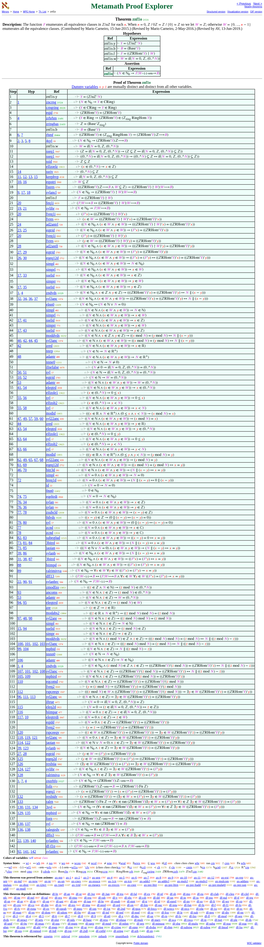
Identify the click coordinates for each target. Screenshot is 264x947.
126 (20, 764)
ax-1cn (112, 881)
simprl (51, 269)
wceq (77, 863)
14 (19, 172)
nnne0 (50, 362)
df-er (227, 908)
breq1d (51, 480)
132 (20, 796)
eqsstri (51, 182)
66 (25, 449)
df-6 (54, 916)
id (47, 485)
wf (10, 867)
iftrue (50, 702)
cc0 (143, 867)
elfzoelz (52, 166)
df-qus (56, 923)
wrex (137, 863)
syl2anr (51, 618)
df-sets (39, 920)
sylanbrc (52, 582)
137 (27, 824)
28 (19, 246)
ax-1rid (76, 885)
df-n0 (107, 916)
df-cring (116, 927)
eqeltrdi (51, 496)
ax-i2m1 (41, 885)
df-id (157, 901)
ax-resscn (94, 881)
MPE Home (29, 11)
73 (19, 543)
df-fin (77, 912)
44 (30, 341)
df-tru (120, 894)
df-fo (238, 905)
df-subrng (186, 927)
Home (16, 11)
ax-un (61, 881)
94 (19, 602)
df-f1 (225, 905)
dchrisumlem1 (145, 936)
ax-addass (243, 881)
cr (131, 867)
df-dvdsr (151, 927)
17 (23, 192)
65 (30, 460)
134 (35, 807)
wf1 (28, 867)
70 (25, 470)
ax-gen (96, 877)
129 (20, 813)
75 (25, 496)
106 (20, 660)
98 (30, 618)
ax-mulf (21, 888)
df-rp (164, 916)
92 (19, 852)
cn (203, 867)
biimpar (52, 712)
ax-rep (239, 877)
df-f (213, 905)
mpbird (51, 676)
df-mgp (52, 927)
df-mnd (106, 923)
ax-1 (68, 877)
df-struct (22, 920)
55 (19, 398)
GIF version (256, 11)
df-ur (84, 927)
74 (19, 496)
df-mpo (77, 908)
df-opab (115, 901)
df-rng (69, 927)
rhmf (49, 135)
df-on (130, 905)
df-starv (155, 920)
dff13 (50, 576)
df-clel (245, 894)
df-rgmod (35, 931)
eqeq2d (51, 759)
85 (25, 548)
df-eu (200, 894)
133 (20, 802)
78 (25, 512)
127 (27, 769)
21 (25, 208)
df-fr (212, 901)
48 (19, 356)
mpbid (51, 649)
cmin (189, 867)
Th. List (42, 11)
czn (194, 871)
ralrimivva (54, 571)
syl (48, 372)
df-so (200, 901)
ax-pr (48, 881)
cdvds (46, 871)
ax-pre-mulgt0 (217, 885)
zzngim (48, 936)
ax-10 (183, 877)
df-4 (28, 916)
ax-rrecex (114, 885)
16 (25, 182)
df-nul (223, 897)
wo (63, 863)
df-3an (106, 894)
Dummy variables (85, 87)
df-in (183, 897)
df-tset (218, 920)
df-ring (99, 927)
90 (25, 582)
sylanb (51, 553)
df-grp (140, 923)
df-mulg (193, 923)
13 (30, 177)
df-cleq (230, 894)
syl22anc (52, 419)
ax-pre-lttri (150, 885)
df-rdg (200, 908)
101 (27, 644)
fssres (50, 187)
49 (25, 419)
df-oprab (61, 908)
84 (30, 543)
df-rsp (68, 931)
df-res (71, 905)
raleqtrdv (53, 830)
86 (25, 553)
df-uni (59, 901)
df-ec (240, 908)
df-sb (173, 894)
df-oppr (133, 927)
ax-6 (134, 877)
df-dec (135, 916)
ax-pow (33, 881)
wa (50, 863)
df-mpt (131, 901)
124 (20, 769)
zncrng (51, 102)
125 (20, 759)
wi (27, 863)
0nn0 (50, 491)
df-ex (147, 894)
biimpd (51, 565)
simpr (50, 633)
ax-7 (146, 877)
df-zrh (134, 931)
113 (33, 697)
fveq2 (50, 686)
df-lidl (53, 931)
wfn (243, 863)
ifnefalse (52, 367)
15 (36, 177)
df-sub (194, 912)
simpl (50, 264)
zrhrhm (51, 118)
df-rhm (168, 927)
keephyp (52, 177)
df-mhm (124, 923)
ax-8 (158, 877)
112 (20, 692)
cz (232, 867)
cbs (66, 871)
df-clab (214, 894)
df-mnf (135, 912)
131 (27, 807)
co (119, 867)
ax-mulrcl (201, 881)
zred (49, 346)
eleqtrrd (52, 602)
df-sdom (62, 912)
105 (20, 676)
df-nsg (227, 923)
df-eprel (171, 901)
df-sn (7, 901)
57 (30, 419)
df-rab (102, 897)
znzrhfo (51, 781)
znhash (102, 936)
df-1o (213, 908)
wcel (94, 863)
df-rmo (73, 897)
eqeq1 (50, 791)
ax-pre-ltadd (193, 885)
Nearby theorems (253, 6)
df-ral (44, 897)
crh (131, 871)
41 (25, 320)
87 (30, 559)
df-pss (209, 897)
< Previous (244, 3)
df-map (17, 912)
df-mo (186, 894)
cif (165, 863)
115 (20, 707)
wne (109, 863)
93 (19, 592)
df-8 (80, 916)
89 (19, 571)
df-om (92, 908)
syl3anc (51, 299)
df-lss (239, 927)
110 (20, 681)
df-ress (104, 920)
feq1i (50, 203)
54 (25, 387)
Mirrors (5, 11)
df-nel (30, 897)
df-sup (91, 912)
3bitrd (50, 543)
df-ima (86, 905)
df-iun (87, 901)
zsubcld (51, 512)
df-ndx (71, 920)
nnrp (49, 351)
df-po (186, 901)
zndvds (51, 293)
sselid (50, 275)
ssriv (49, 172)
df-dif (156, 897)
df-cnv (17, 905)
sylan (50, 502)
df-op (46, 901)
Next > (257, 3)
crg (84, 871)
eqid (49, 113)
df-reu (87, 897)
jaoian (50, 548)
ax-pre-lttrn (171, 885)
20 (19, 203)
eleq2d (51, 707)
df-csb (142, 897)
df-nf (160, 894)
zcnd (49, 528)
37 (36, 299)
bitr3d (50, 470)
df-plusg (121, 920)
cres (227, 863)
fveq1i (51, 214)
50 (19, 372)
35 (25, 287)
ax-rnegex (94, 885)
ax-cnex (76, 881)
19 (19, 208)
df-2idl (84, 931)
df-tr (144, 901)
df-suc (158, 905)
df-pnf (120, 912)
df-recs (185, 908)
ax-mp (59, 877)
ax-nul (18, 881)
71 (19, 548)
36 (30, 299)
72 (19, 480)
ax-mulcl (182, 881)
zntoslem (84, 936)
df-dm (44, 905)
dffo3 (50, 835)
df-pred (101, 905)
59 (36, 419)
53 (19, 382)
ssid (49, 161)
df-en (31, 912)
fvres (50, 219)
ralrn (49, 802)
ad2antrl (52, 224)
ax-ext (224, 877)
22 (19, 582)
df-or (79, 894)
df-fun (188, 905)
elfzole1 (52, 393)
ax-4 (109, 877)
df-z (120, 916)
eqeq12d (52, 258)
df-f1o (50, 846)
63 (19, 439)
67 (36, 460)
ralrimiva (53, 775)
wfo (49, 867)
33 (25, 275)
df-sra (18, 931)
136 (20, 830)
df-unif (8, 923)
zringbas (52, 124)
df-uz (150, 916)
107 (20, 671)
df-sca (172, 920)
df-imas (39, 923)
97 (19, 618)
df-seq (238, 916)
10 (19, 182)
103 (42, 644)
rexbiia (51, 764)
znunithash (121, 936)
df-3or (91, 894)
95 (25, 602)
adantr (50, 356)
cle (173, 867)
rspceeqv (52, 692)
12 (25, 177)
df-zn (150, 931)
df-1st (106, 908)
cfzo (9, 871)
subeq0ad (53, 538)
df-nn (240, 912)
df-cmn (21, 927)
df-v (114, 897)
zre (48, 608)
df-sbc (128, 897)
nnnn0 (50, 654)
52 (25, 377)
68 (41, 460)
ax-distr (24, 885)
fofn (49, 786)
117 (20, 717)
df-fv (17, 908)
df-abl (36, 927)
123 (26, 748)
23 (19, 230)
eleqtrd (51, 387)
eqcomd (52, 681)
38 (25, 559)
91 (30, 582)
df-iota (173, 905)
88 (19, 565)
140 (33, 841)
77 (19, 512)
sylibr (50, 208)
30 (25, 258)
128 (20, 775)
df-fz (178, 916)
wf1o (75, 867)
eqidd (50, 722)
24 (19, 224)
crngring (52, 107)
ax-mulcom (222, 881)
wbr (197, 863)
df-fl (207, 916)
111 (25, 697)
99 (19, 649)
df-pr (20, 901)
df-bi (55, 894)
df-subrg (205, 927)
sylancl (51, 192)
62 (19, 460)
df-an (67, 894)
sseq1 (50, 151)
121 (35, 737)
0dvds (50, 517)
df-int (73, 901)
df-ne (17, 897)
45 (36, 341)
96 (19, 697)
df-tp (33, 901)
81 (25, 543)
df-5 (41, 916)
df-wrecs (169, 908)
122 (27, 743)
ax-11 (197, 877)
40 (19, 341)
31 (19, 559)
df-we (225, 901)
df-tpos (136, 908)
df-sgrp (89, 923)
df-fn (201, 905)
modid (51, 413)
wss (152, 863)
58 (25, 408)
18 (28, 192)
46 (19, 470)
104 (26, 649)
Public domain (141, 943)
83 (25, 538)
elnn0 (50, 304)
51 (25, 372)
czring (150, 871)
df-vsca (188, 920)
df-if (236, 897)
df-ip (204, 920)
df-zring (118, 931)
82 (19, 538)
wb (38, 863)
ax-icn (128, 881)
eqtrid (50, 230)
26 (19, 258)
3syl (49, 807)
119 (27, 737)
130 (20, 807)
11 (19, 177)
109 (27, 676)
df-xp (239, 901)
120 (20, 732)
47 (19, 419)
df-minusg (158, 923)
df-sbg (176, 923)
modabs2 (53, 613)
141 (26, 852)
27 (19, 252)
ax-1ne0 (59, 885)
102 (35, 644)
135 (27, 813)
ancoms (51, 592)
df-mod (222, 916)
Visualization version (237, 11)
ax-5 (122, 877)
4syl (49, 141)
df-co (31, 905)
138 (27, 830)
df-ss (196, 897)
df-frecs (152, 908)
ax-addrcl (163, 881)
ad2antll (52, 246)
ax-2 (77, 877)
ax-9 (170, 877)
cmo (29, 871)
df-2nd (121, 908)
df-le (180, 912)
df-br (101, 901)
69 (25, 465)
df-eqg (243, 923)
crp (247, 867)
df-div (225, 912)
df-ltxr (165, 912)
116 (20, 712)
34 (25, 299)
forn (49, 818)
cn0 (218, 867)
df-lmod (223, 927)
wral (123, 863)
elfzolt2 (51, 403)
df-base (87, 920)
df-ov (46, 908)
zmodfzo (52, 587)
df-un (170, 897)
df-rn (58, 905)
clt (158, 867)
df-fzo (193, 916)
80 (25, 522)
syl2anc (51, 697)
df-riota (31, 908)
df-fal (133, 894)
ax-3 (86, 877)
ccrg (105, 871)
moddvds (53, 335)
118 (20, 737)
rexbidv (51, 796)
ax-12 (210, 877)
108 (42, 671)
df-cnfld (100, 931)
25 (25, 230)
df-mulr (138, 920)
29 (25, 252)
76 (19, 502)
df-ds (249, 920)
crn (213, 863)
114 (20, 743)
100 (20, 644)
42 (25, 341)
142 (33, 852)
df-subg (210, 923)
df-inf (105, 912)
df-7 (67, 916)
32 (19, 299)
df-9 (93, 916)
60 (41, 419)
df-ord (116, 905)
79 (19, 522)
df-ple (233, 920)
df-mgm (72, 923)
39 (19, 553)
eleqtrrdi (52, 717)
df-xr (150, 912)
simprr (51, 281)
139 (26, 841)
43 (25, 330)
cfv (87, 867)
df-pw (249, 897)
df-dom (46, 912)
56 (25, 398)
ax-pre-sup (240, 885)
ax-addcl (145, 881)
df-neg (210, 912)
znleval (65, 936)
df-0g (23, 923)
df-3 (15, 916)
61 (19, 465)
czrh (175, 871)
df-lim (144, 905)
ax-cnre (131, 885)
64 (25, 439)
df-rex (58, 897)
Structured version (216, 11)
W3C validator (254, 943)
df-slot (55, 920)
